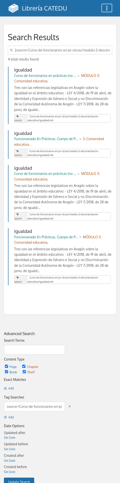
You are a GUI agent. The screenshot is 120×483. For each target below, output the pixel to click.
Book (11, 372)
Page (11, 366)
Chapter (30, 366)
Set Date (9, 437)
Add (9, 388)
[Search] (12, 50)
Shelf (29, 372)
